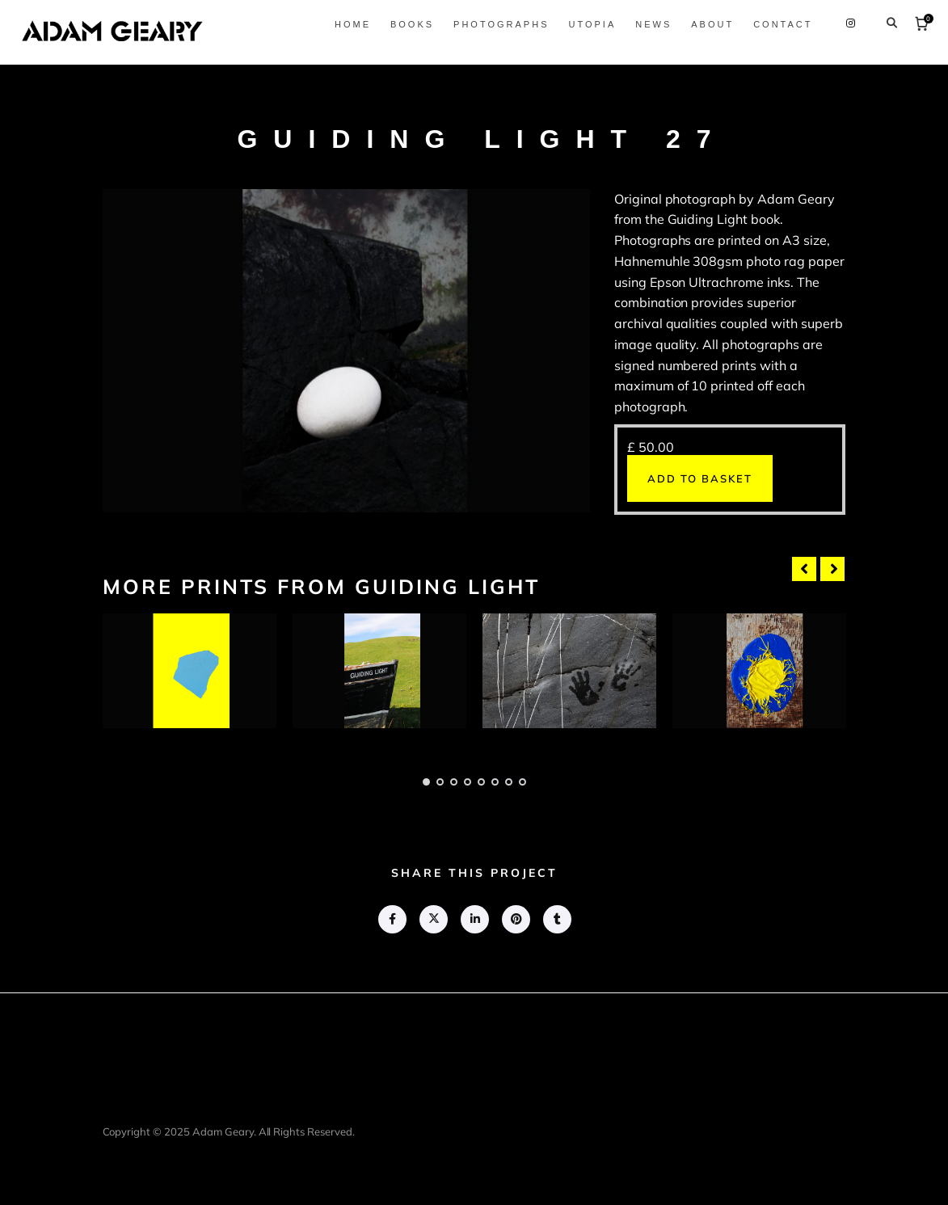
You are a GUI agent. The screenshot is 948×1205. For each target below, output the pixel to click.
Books (406, 24)
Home (346, 24)
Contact (777, 24)
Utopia (586, 24)
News (648, 24)
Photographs (495, 24)
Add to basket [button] (699, 478)
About (706, 24)
